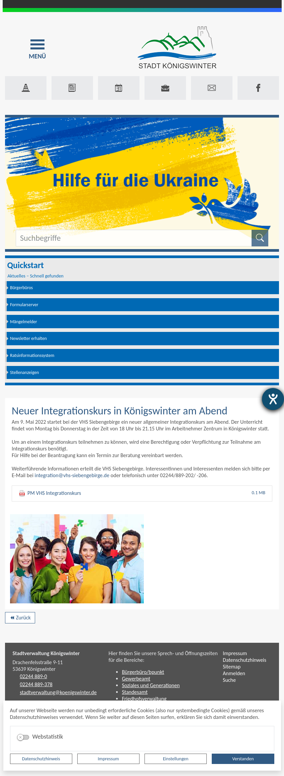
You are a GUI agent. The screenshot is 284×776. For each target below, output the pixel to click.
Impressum (108, 759)
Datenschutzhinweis (41, 759)
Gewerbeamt (136, 678)
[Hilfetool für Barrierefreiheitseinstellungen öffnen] (273, 399)
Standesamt (135, 692)
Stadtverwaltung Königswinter (46, 653)
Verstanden (243, 759)
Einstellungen (175, 759)
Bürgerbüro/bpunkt (143, 672)
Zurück (20, 618)
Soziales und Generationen (151, 685)
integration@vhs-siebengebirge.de (71, 475)
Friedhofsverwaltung (144, 699)
